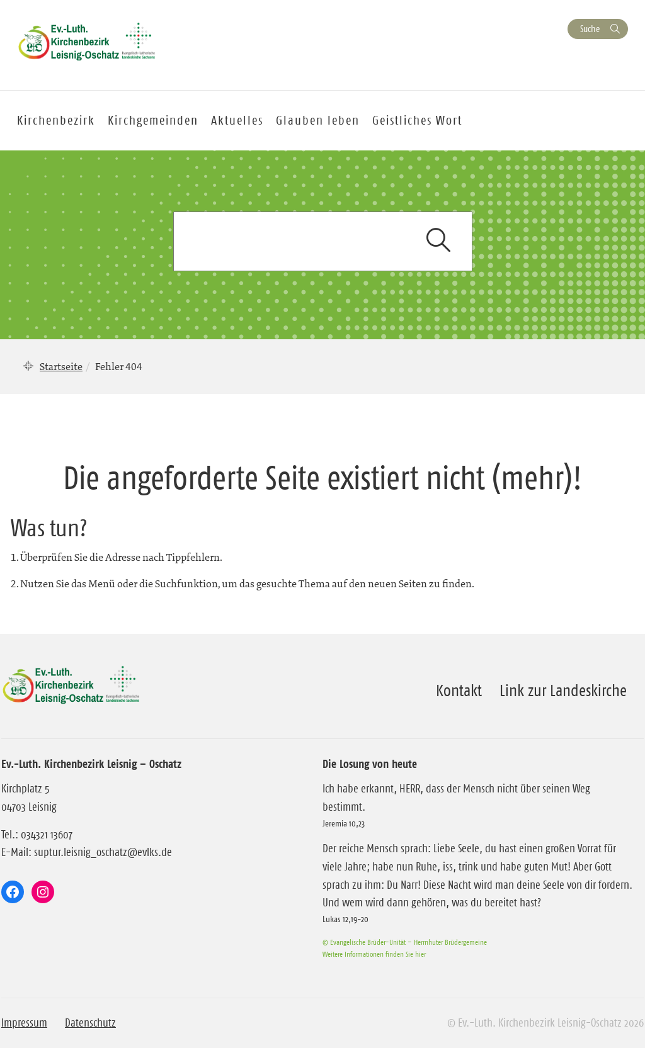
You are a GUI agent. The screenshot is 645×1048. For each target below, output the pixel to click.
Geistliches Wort (417, 120)
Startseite (61, 366)
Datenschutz (90, 1023)
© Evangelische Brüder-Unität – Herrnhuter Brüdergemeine (404, 942)
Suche (590, 29)
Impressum (24, 1023)
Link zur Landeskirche (563, 690)
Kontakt (459, 690)
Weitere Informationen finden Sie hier (374, 954)
